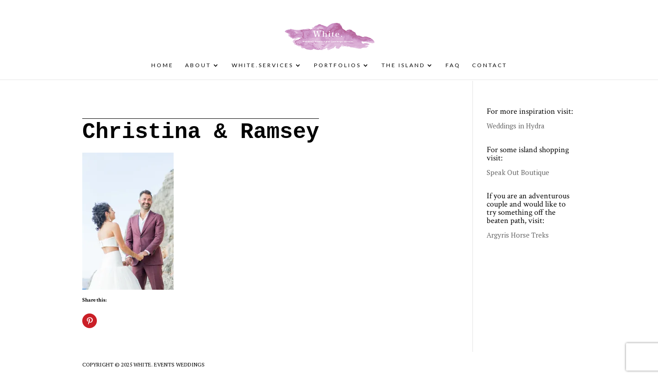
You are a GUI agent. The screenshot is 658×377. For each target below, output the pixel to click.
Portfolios (337, 65)
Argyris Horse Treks (518, 234)
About (198, 65)
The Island (403, 65)
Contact (489, 65)
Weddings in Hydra (516, 125)
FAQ (453, 65)
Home (162, 65)
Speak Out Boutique (518, 172)
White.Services (262, 65)
